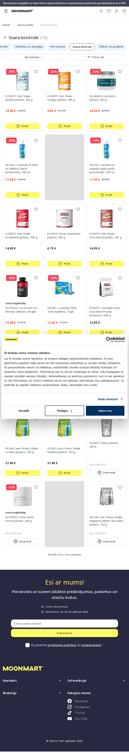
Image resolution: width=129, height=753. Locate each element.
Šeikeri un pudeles (111, 46)
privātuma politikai (62, 645)
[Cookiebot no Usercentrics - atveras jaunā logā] (109, 339)
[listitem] (96, 702)
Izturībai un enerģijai (29, 46)
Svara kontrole (82, 46)
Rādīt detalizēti (108, 399)
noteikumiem (91, 645)
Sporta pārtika (25, 25)
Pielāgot (64, 410)
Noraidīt (24, 410)
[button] (116, 11)
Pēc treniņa (57, 46)
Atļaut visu (105, 410)
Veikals (6, 25)
